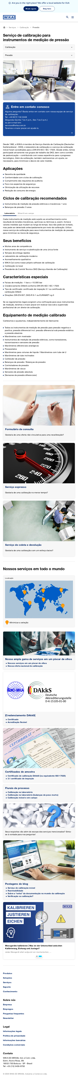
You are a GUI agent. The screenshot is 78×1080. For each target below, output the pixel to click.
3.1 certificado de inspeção (21, 779)
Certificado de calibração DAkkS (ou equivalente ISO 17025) (37, 776)
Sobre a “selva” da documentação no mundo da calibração (36, 893)
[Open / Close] (72, 17)
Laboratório (10, 213)
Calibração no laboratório (20, 792)
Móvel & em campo (26, 213)
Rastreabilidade (15, 891)
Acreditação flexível (17, 722)
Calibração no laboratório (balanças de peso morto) (33, 795)
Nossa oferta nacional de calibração (25, 666)
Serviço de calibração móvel (21, 888)
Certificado (13, 719)
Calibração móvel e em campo (22, 798)
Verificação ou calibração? (20, 896)
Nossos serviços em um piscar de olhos (27, 663)
